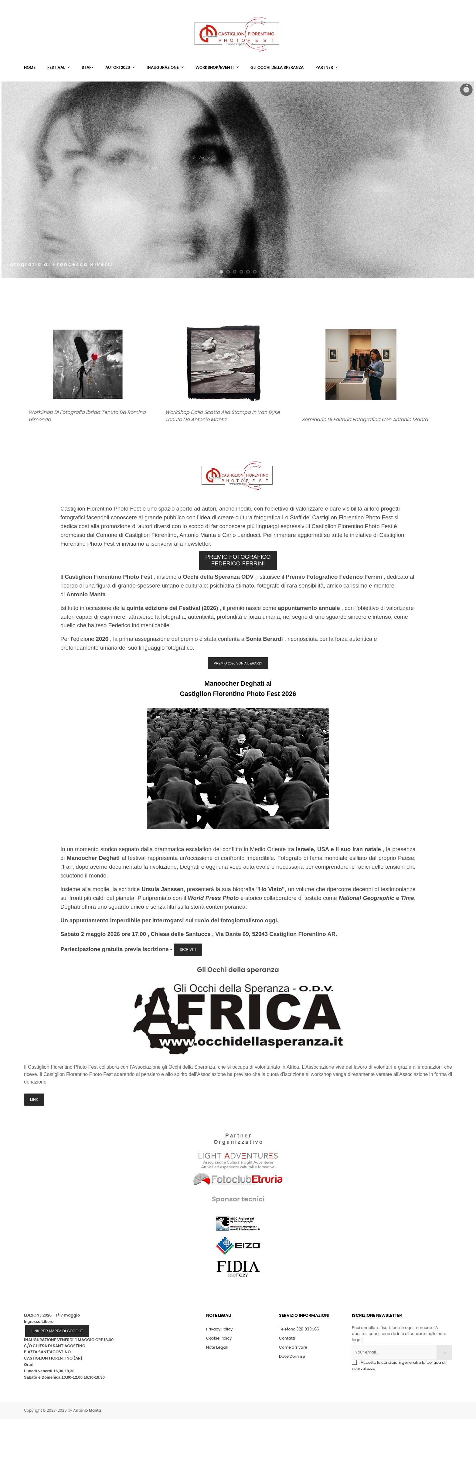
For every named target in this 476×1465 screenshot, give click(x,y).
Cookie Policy (219, 1384)
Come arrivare (293, 1393)
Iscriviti (188, 995)
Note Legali (217, 1393)
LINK (34, 1145)
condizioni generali (399, 1408)
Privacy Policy (219, 1375)
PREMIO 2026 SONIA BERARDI (238, 709)
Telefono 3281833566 (299, 1375)
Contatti (287, 1384)
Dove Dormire (292, 1402)
